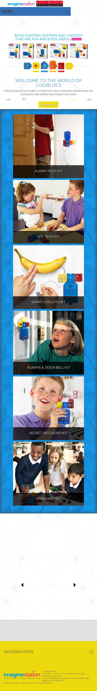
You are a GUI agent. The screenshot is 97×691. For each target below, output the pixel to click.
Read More (48, 104)
